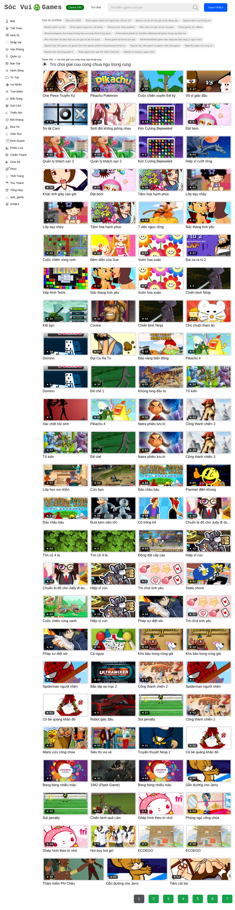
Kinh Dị (14, 35)
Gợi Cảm (15, 105)
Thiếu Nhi (16, 112)
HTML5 (14, 204)
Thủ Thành (17, 183)
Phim (13, 169)
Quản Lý (15, 56)
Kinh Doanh (17, 140)
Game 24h (75, 7)
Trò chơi (96, 7)
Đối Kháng (16, 119)
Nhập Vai (15, 42)
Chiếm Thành (18, 154)
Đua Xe (14, 126)
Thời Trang (17, 176)
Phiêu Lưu (16, 147)
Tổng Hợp (16, 190)
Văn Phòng (17, 49)
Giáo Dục (16, 133)
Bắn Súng (16, 98)
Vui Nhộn (16, 84)
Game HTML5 (215, 7)
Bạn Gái (15, 63)
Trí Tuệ (14, 77)
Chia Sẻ (15, 161)
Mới (12, 21)
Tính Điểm (16, 91)
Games (33, 8)
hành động (16, 70)
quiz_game (17, 197)
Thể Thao (16, 28)
